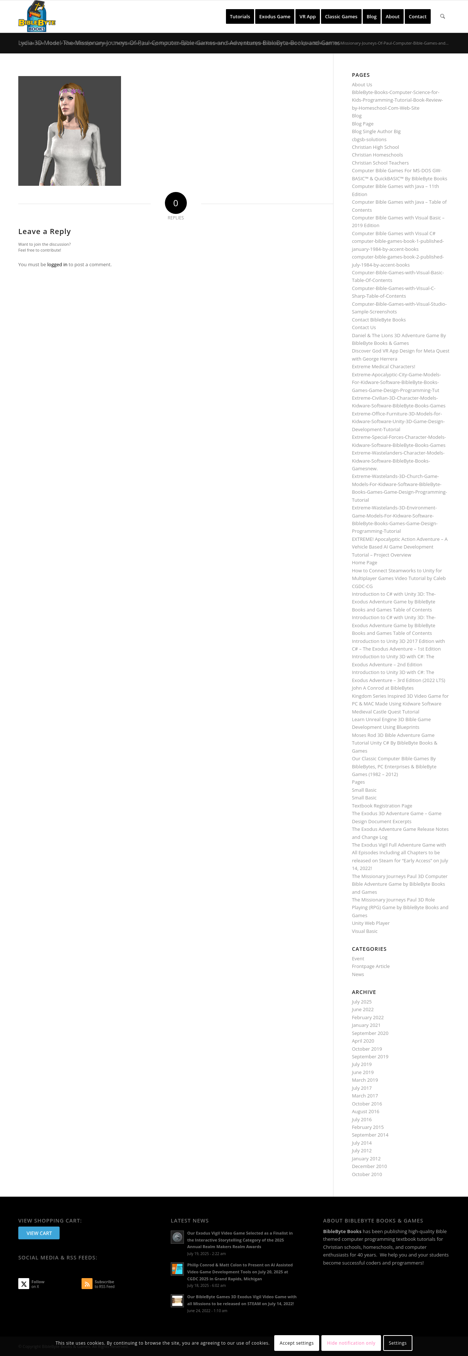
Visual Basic (364, 931)
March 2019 (365, 1080)
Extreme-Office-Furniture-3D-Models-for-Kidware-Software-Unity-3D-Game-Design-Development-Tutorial (398, 421)
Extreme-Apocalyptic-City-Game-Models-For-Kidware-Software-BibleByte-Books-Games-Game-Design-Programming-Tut (396, 382)
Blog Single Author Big (376, 131)
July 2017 (361, 1088)
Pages (358, 782)
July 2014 (361, 1143)
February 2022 (368, 1017)
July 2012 (361, 1150)
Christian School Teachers (380, 162)
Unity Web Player (370, 923)
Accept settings (297, 1343)
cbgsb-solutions (369, 139)
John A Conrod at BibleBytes (383, 688)
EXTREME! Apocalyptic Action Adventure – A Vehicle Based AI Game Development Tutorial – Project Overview (400, 547)
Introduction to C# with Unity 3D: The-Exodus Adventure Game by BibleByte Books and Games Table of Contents (393, 602)
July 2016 (361, 1119)
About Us (362, 84)
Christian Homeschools (377, 154)
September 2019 (370, 1056)
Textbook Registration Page (382, 805)
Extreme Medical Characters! (383, 366)
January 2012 (366, 1158)
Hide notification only (351, 1343)
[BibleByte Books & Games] (37, 16)
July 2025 (361, 1001)
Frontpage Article (371, 966)
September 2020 (370, 1033)
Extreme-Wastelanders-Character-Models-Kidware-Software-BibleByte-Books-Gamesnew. (398, 460)
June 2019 (363, 1072)
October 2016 (367, 1103)
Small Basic (364, 790)
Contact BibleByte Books (379, 319)
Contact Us (364, 327)
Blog (357, 115)
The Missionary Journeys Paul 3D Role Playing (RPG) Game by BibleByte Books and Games (400, 907)
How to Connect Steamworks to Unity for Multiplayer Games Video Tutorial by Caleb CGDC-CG (399, 578)
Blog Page (362, 123)
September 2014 (370, 1134)
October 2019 (367, 1049)
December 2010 (369, 1166)
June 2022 (363, 1009)
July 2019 (361, 1064)
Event (358, 958)
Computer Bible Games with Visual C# (393, 233)
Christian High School (375, 147)
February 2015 (368, 1127)
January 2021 (366, 1025)
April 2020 (363, 1040)
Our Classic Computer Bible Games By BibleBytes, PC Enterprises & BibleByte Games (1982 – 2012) (394, 766)
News (358, 974)
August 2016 (365, 1111)
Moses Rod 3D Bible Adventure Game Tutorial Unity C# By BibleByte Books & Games (394, 743)
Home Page (364, 562)
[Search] (442, 16)
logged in (57, 264)
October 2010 (367, 1174)
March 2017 (365, 1095)
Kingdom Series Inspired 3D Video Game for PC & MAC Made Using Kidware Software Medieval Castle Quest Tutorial (400, 704)
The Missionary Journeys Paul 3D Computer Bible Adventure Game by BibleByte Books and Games (400, 884)
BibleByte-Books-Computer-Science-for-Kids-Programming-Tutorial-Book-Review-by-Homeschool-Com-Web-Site (397, 100)
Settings (398, 1343)
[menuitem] (240, 16)
